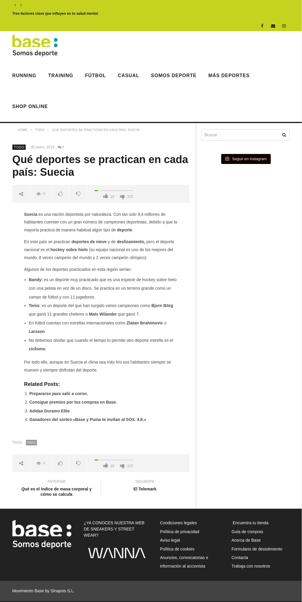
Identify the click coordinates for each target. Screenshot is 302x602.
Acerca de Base (246, 540)
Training (60, 75)
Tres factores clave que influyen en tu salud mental (55, 13)
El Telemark (145, 486)
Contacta (240, 557)
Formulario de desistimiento (257, 549)
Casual (128, 75)
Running (24, 75)
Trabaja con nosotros (251, 566)
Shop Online (30, 106)
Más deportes (229, 75)
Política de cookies (177, 549)
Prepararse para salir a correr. (58, 393)
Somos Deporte (173, 75)
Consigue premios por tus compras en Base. (73, 402)
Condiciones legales (178, 522)
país (31, 442)
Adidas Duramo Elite (49, 411)
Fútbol (95, 75)
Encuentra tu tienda (250, 522)
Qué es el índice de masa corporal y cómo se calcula (56, 489)
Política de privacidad (179, 531)
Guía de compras (247, 531)
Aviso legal (170, 540)
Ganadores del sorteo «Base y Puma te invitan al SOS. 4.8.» (87, 419)
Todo (19, 147)
